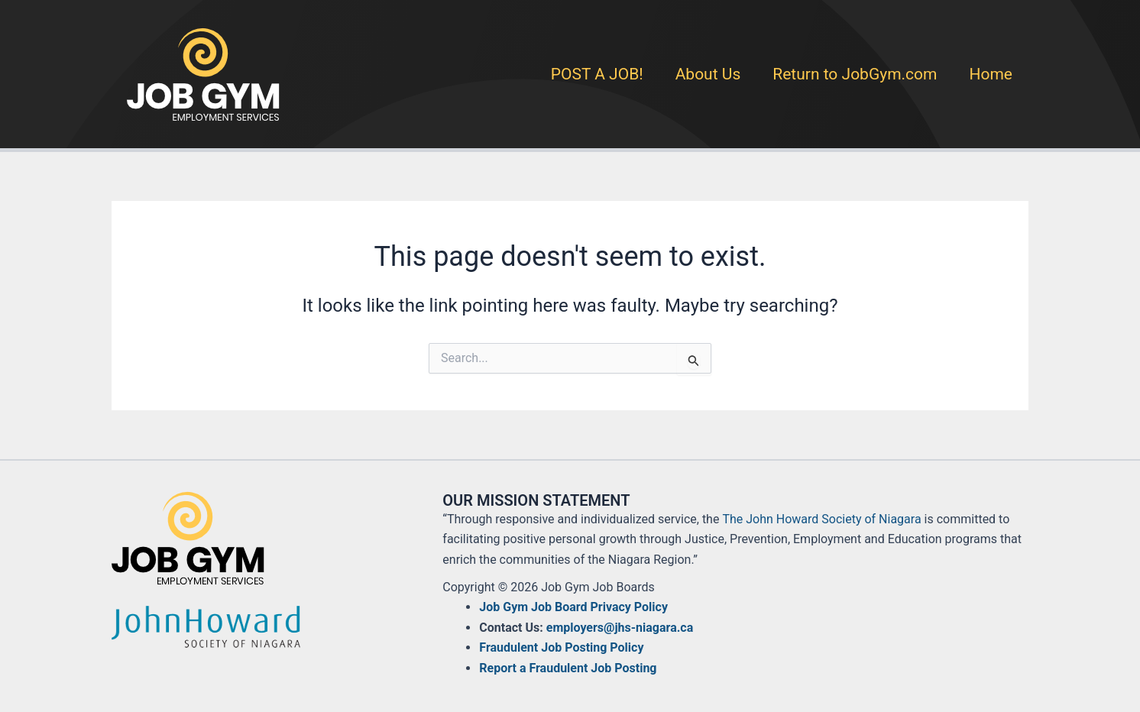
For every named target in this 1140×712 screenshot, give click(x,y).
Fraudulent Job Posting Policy (561, 647)
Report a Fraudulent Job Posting (567, 668)
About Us (708, 74)
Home (990, 74)
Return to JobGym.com (854, 74)
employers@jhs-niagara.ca (619, 627)
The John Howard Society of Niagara (821, 519)
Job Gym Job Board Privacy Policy (573, 607)
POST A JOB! (597, 74)
